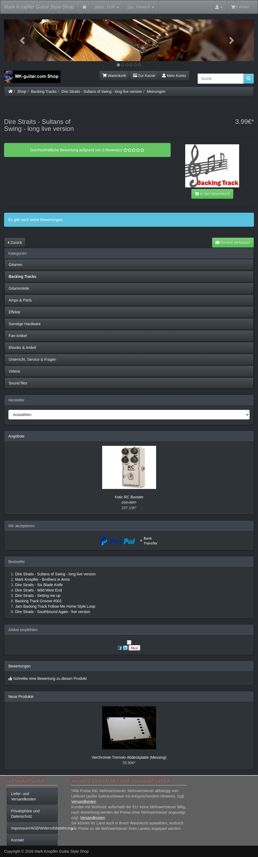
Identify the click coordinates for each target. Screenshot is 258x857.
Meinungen (156, 91)
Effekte (14, 312)
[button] (23, 40)
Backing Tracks (44, 91)
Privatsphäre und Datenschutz (25, 813)
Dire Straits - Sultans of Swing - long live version (101, 91)
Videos (14, 371)
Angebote (16, 436)
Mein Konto (174, 76)
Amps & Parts (20, 300)
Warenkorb (114, 76)
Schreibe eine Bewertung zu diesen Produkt (50, 678)
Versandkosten (83, 801)
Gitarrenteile (19, 288)
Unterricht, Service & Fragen (32, 359)
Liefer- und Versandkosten (23, 796)
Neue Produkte (20, 696)
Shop (22, 91)
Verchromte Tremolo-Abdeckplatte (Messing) (129, 757)
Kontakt (17, 840)
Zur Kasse (144, 76)
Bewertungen (19, 666)
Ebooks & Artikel (22, 347)
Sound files (18, 383)
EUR (107, 7)
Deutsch (141, 7)
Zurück (15, 242)
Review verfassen (232, 242)
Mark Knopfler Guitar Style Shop (39, 7)
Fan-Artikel (18, 336)
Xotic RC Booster (129, 497)
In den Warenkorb (212, 194)
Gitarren (15, 265)
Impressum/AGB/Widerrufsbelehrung (34, 828)
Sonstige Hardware (25, 324)
